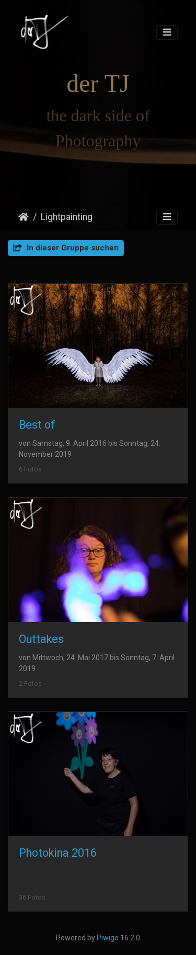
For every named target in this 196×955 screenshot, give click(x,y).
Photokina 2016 (58, 852)
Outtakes (41, 639)
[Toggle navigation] (167, 32)
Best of (37, 424)
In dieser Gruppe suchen (66, 247)
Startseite (23, 217)
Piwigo (108, 938)
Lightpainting (67, 217)
